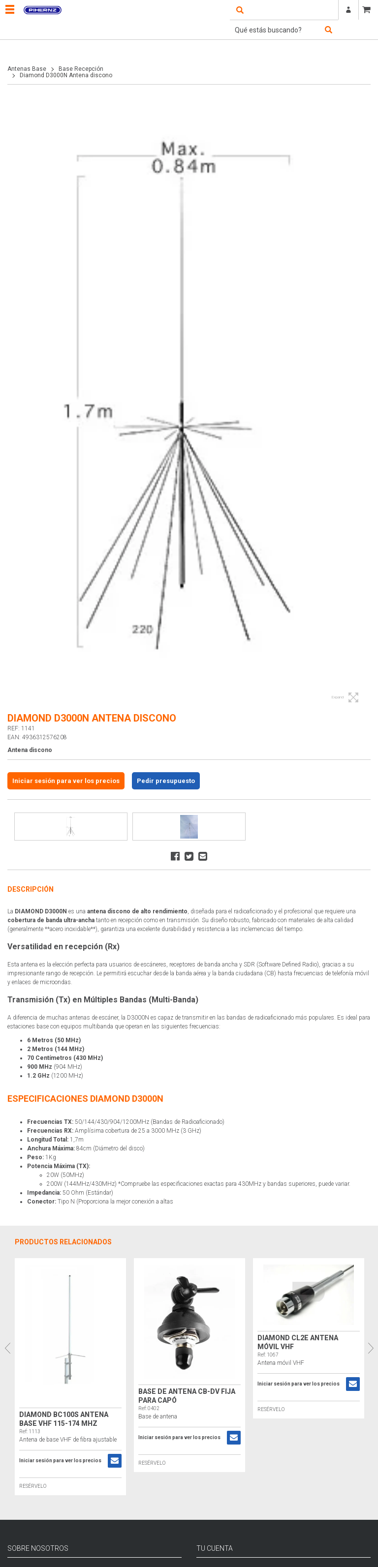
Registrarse (348, 10)
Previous (7, 1348)
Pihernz (42, 10)
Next (370, 1348)
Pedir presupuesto (166, 780)
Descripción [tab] (30, 889)
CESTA (368, 10)
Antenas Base (26, 68)
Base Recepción (81, 68)
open (240, 10)
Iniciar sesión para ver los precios (66, 780)
